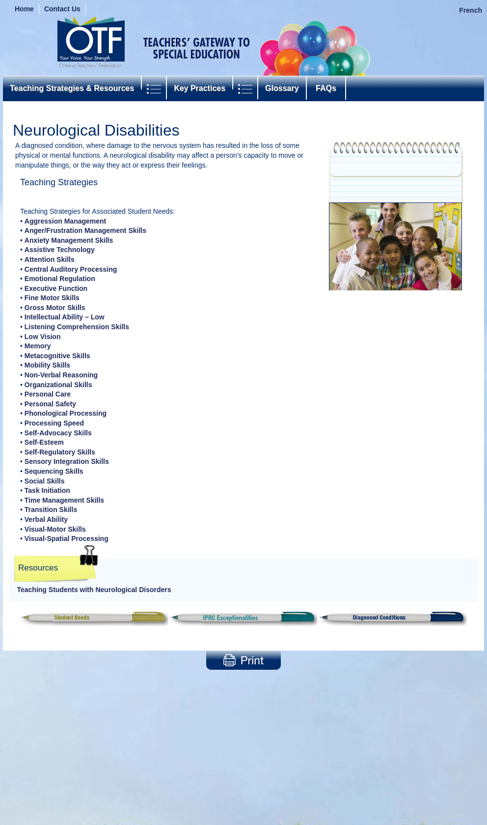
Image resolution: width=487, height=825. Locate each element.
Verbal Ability (46, 519)
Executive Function (56, 288)
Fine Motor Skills (52, 298)
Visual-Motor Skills (55, 529)
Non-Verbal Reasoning (61, 375)
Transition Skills (51, 509)
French (470, 10)
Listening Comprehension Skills (77, 327)
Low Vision (43, 337)
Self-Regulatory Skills (60, 452)
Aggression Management (65, 221)
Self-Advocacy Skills (58, 433)
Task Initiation (47, 490)
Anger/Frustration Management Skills (85, 230)
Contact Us (62, 9)
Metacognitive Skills (57, 356)
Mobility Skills (47, 365)
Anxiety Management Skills (69, 240)
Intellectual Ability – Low (65, 317)
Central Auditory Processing (71, 269)
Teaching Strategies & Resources (72, 88)
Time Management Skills (64, 500)
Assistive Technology (60, 250)
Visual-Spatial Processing (66, 538)
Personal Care (48, 394)
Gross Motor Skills (55, 308)
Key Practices (199, 88)
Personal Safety (50, 404)
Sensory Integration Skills (67, 461)
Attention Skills (50, 259)
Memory (38, 346)
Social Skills (45, 481)
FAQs (326, 88)
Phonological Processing (66, 413)
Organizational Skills (58, 385)
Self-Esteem (44, 442)
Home (24, 9)
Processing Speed (54, 423)
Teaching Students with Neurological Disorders (94, 590)
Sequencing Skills (54, 471)
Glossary (281, 88)
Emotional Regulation (60, 279)
